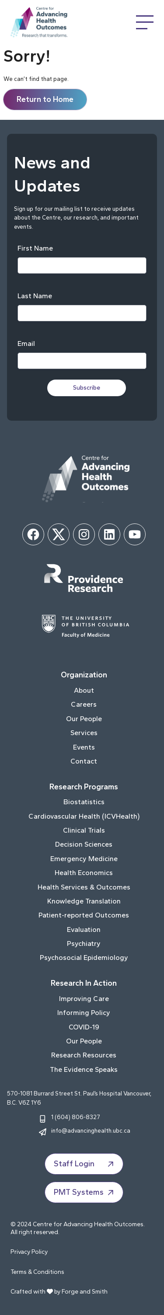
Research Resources (83, 1055)
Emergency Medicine (84, 859)
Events (84, 747)
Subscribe (86, 387)
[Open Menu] (145, 22)
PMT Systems (85, 1192)
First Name (35, 248)
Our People (84, 719)
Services (84, 733)
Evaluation (84, 929)
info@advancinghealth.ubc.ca (90, 1130)
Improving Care (84, 998)
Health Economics (84, 873)
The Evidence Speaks (84, 1069)
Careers (84, 704)
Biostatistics (84, 802)
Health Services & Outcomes (84, 887)
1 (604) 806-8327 (75, 1116)
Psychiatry (84, 943)
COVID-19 (84, 1027)
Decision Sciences (83, 844)
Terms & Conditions (37, 1272)
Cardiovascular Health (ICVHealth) (84, 816)
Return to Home (45, 99)
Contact (83, 761)
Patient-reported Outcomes (83, 915)
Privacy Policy (29, 1252)
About (84, 690)
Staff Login (85, 1164)
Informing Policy (83, 1012)
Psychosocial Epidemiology (84, 957)
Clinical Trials (84, 830)
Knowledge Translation (84, 901)
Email (26, 343)
